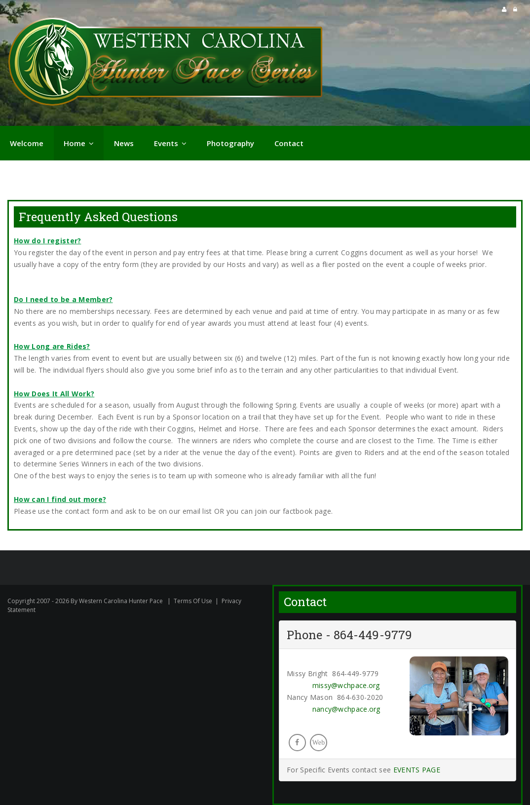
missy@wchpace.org (346, 685)
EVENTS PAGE (416, 769)
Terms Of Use (193, 601)
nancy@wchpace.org (346, 709)
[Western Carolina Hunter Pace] (165, 64)
